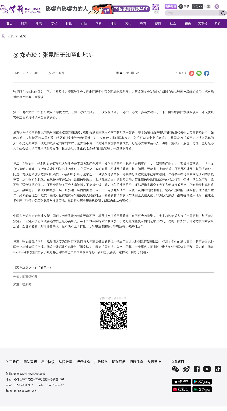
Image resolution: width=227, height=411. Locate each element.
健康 (158, 23)
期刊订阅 (119, 361)
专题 (218, 23)
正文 (23, 36)
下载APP (197, 6)
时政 (24, 23)
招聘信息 (136, 361)
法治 (113, 23)
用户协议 (48, 361)
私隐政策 (65, 361)
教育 (143, 23)
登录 (186, 6)
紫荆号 (202, 23)
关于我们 (12, 361)
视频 (39, 23)
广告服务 (101, 361)
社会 (173, 23)
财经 (84, 23)
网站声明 (30, 361)
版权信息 (83, 361)
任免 (188, 23)
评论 (69, 23)
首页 (9, 23)
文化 (128, 23)
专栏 (54, 23)
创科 (99, 23)
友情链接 (154, 361)
